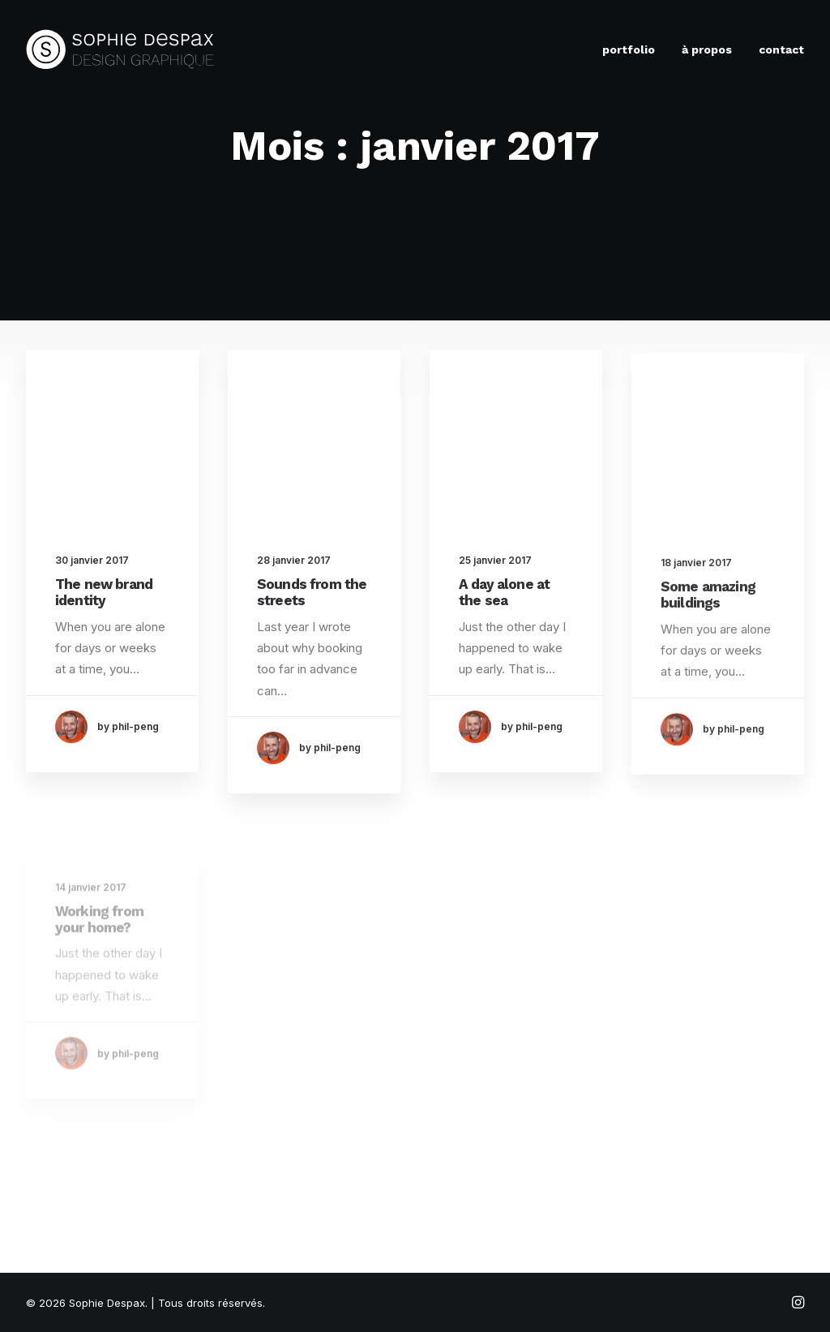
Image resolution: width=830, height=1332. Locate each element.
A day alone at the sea (504, 595)
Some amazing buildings (708, 615)
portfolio (628, 49)
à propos (707, 49)
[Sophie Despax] (120, 49)
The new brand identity (103, 592)
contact (781, 49)
